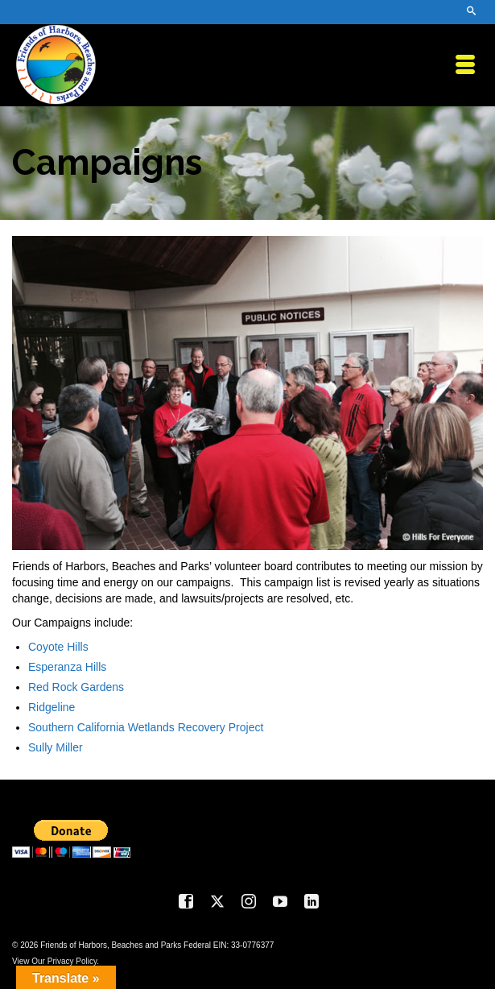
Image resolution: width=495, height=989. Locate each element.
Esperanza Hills (67, 666)
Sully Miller (55, 747)
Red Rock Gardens (76, 687)
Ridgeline (51, 707)
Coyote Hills (58, 646)
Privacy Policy (72, 961)
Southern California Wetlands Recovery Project (145, 727)
